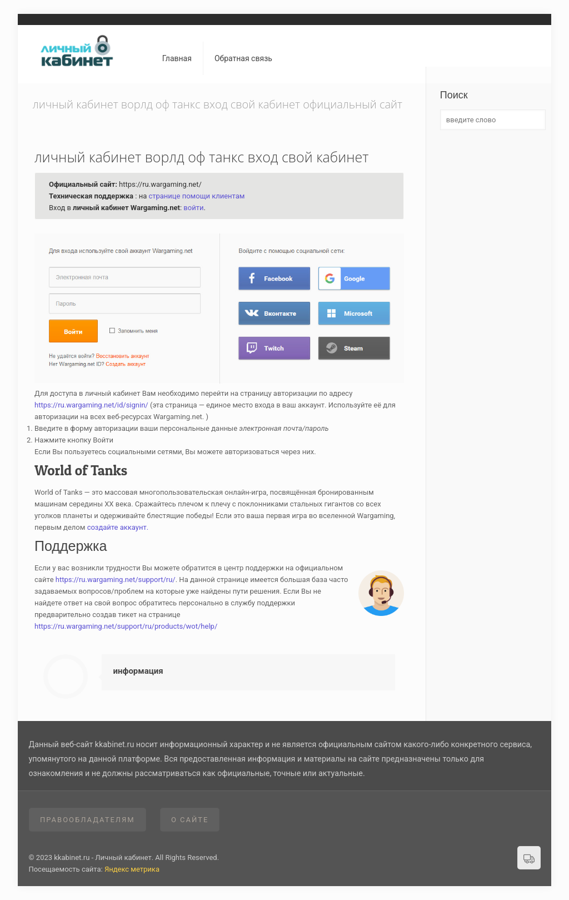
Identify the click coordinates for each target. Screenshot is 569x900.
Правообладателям (87, 820)
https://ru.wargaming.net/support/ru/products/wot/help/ (125, 626)
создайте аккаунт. (118, 527)
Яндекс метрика (131, 869)
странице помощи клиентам (196, 196)
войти (193, 207)
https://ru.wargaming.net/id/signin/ (91, 405)
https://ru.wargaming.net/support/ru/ (116, 579)
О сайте (190, 820)
